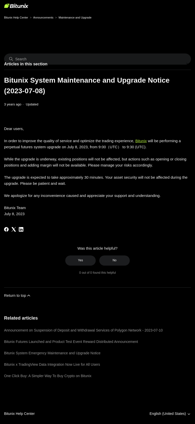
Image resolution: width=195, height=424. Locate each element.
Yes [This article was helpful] (80, 260)
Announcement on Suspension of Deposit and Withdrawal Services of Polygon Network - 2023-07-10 (83, 330)
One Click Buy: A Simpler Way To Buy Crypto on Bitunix (47, 376)
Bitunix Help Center (16, 17)
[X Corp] (13, 229)
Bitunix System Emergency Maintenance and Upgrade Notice (52, 353)
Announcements (43, 17)
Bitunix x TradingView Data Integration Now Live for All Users (52, 364)
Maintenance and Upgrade (75, 17)
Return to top (17, 295)
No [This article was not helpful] (114, 260)
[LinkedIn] (21, 229)
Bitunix (141, 141)
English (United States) (170, 414)
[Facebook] (6, 229)
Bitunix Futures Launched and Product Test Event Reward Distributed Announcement (71, 342)
